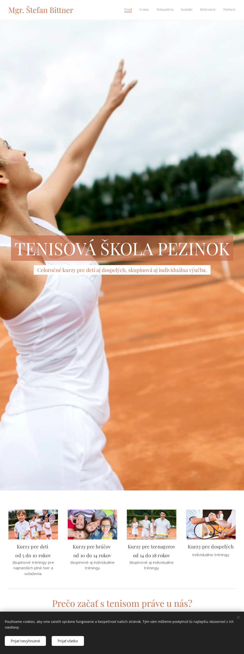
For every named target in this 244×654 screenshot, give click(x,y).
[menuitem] (198, 10)
